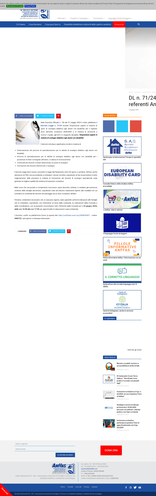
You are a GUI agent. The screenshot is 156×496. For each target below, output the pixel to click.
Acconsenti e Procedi (15, 6)
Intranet (94, 487)
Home (63, 487)
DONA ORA (111, 450)
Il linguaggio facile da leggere (115, 233)
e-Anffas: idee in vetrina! (112, 210)
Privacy (86, 487)
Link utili (78, 487)
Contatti (70, 487)
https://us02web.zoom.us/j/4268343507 (74, 215)
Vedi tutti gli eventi (134, 350)
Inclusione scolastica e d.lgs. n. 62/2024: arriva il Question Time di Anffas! (129, 394)
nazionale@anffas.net (89, 469)
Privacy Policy (30, 6)
